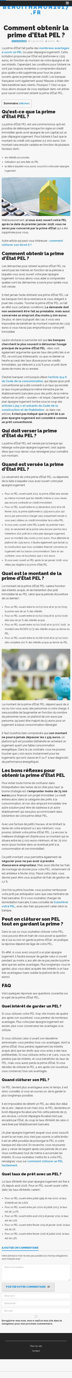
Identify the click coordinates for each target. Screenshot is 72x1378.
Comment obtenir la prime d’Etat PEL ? (36, 31)
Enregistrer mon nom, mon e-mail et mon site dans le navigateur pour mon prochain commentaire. (32, 1322)
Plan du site (36, 1346)
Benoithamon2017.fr (36, 10)
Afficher (24, 103)
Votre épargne (19, 41)
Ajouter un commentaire (20, 1248)
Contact (36, 1351)
